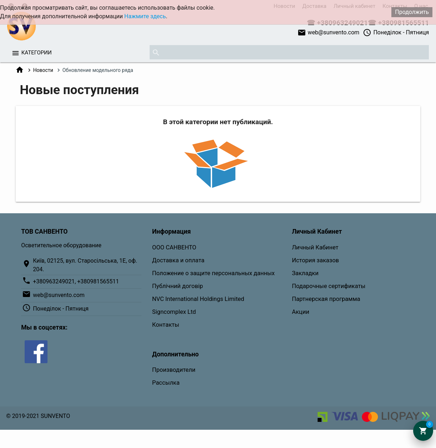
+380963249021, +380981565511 (76, 281)
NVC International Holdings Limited (198, 299)
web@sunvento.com (328, 32)
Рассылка (166, 382)
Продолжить (412, 12)
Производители (173, 369)
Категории (36, 52)
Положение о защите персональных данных (213, 273)
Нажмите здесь (145, 16)
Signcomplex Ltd (174, 311)
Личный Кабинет (315, 247)
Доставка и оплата (178, 260)
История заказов (315, 260)
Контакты (165, 324)
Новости (43, 70)
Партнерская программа (326, 299)
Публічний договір (177, 286)
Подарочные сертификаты (328, 286)
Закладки (305, 273)
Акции (300, 311)
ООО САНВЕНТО (174, 247)
